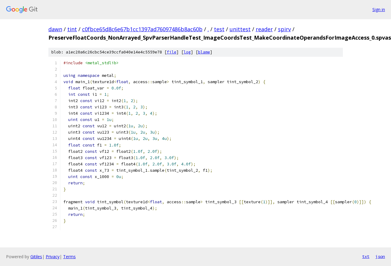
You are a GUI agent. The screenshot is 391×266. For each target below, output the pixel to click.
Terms (69, 256)
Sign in (378, 9)
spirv (284, 29)
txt (365, 256)
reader (264, 29)
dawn (55, 29)
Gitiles (36, 256)
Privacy (53, 256)
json (380, 256)
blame (204, 52)
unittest (240, 29)
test (219, 29)
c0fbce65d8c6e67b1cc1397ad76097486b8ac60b (142, 29)
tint (72, 29)
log (187, 52)
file (171, 52)
